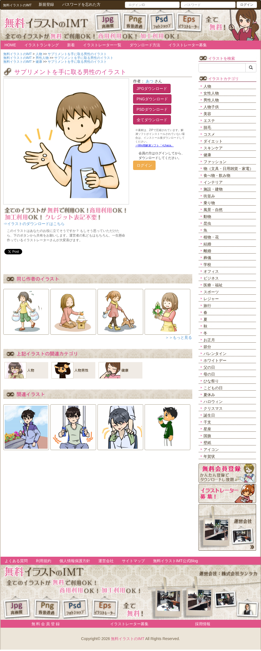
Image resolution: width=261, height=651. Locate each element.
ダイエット (213, 141)
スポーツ (211, 292)
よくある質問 (16, 561)
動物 (207, 216)
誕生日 (209, 415)
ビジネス (211, 278)
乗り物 (209, 203)
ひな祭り (211, 381)
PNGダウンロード (152, 99)
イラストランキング (41, 45)
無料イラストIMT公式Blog (175, 561)
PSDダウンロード (152, 109)
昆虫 (207, 223)
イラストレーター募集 (187, 45)
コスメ (209, 134)
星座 (207, 429)
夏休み (209, 395)
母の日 (209, 374)
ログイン (246, 5)
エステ (209, 120)
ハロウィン (213, 401)
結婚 (207, 244)
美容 (207, 114)
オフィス (211, 271)
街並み (209, 196)
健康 (207, 155)
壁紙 (207, 442)
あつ (149, 81)
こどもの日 (213, 388)
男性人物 (211, 100)
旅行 (207, 305)
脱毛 (207, 127)
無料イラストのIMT (127, 638)
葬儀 (207, 257)
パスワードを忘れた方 (81, 4)
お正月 (209, 340)
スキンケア (213, 148)
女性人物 (211, 93)
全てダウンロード (152, 120)
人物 (207, 86)
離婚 (207, 251)
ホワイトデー (214, 360)
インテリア (213, 182)
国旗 (207, 436)
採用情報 (203, 624)
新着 (71, 45)
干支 (207, 422)
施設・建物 (213, 189)
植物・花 (211, 237)
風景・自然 (213, 209)
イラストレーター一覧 (102, 45)
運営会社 (106, 561)
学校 (207, 264)
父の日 (209, 367)
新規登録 (46, 4)
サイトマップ (133, 561)
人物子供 (211, 107)
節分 (207, 347)
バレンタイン (214, 353)
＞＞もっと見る (178, 337)
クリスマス (213, 408)
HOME (10, 45)
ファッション (214, 162)
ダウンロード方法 (145, 45)
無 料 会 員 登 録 (44, 624)
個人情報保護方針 (74, 561)
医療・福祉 (213, 285)
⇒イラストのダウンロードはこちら (34, 223)
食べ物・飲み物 (216, 175)
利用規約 (43, 561)
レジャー (211, 299)
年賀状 (209, 456)
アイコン (211, 449)
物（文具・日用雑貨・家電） (228, 168)
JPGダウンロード (152, 88)
